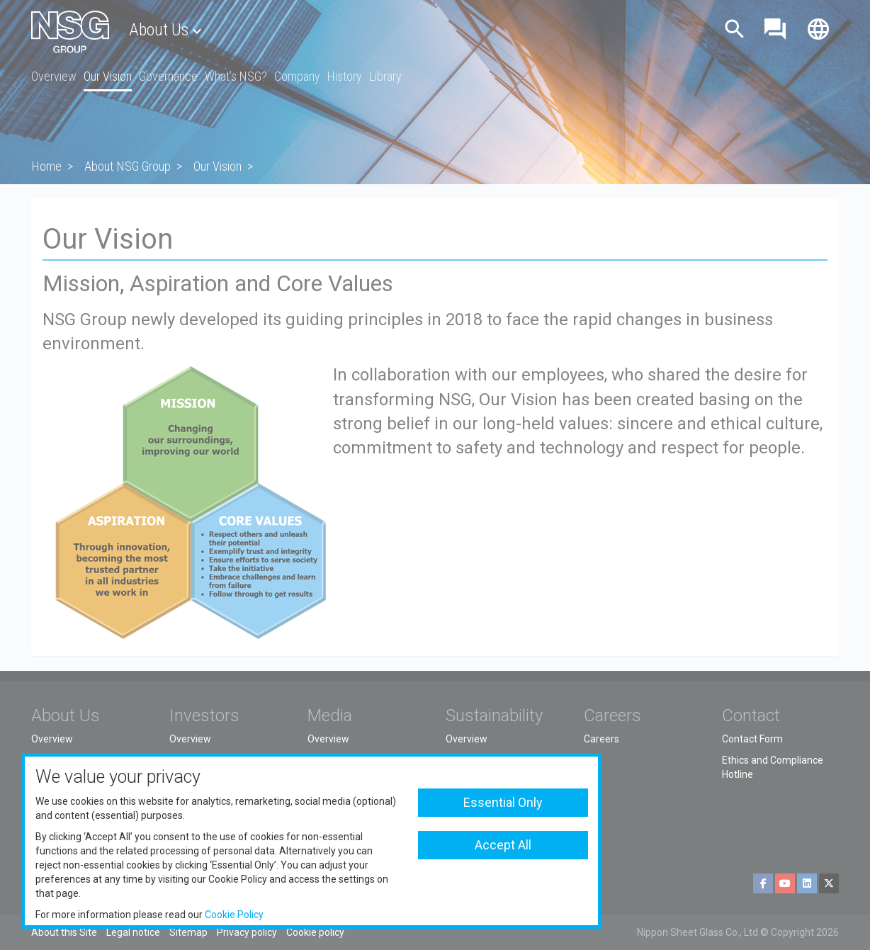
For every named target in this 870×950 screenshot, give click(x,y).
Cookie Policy (234, 914)
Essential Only (503, 802)
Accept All (503, 844)
